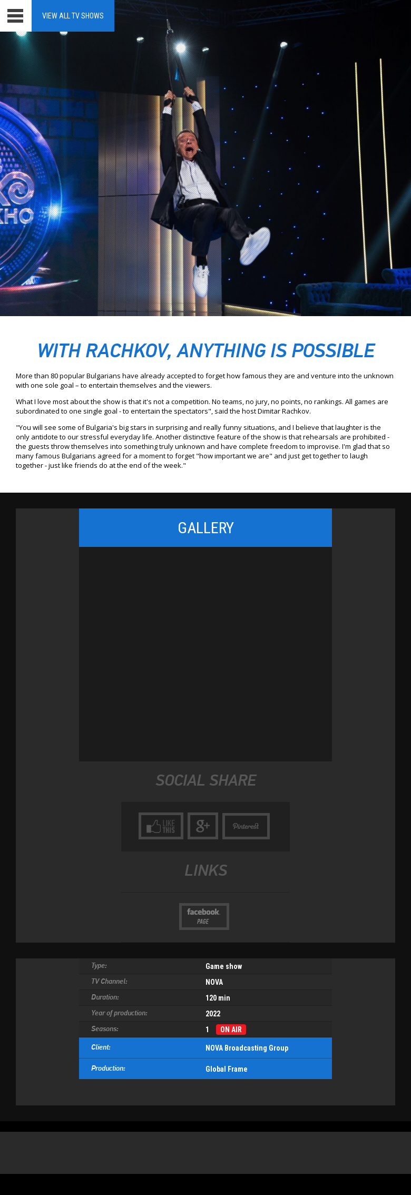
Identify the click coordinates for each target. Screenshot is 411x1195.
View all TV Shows (73, 16)
